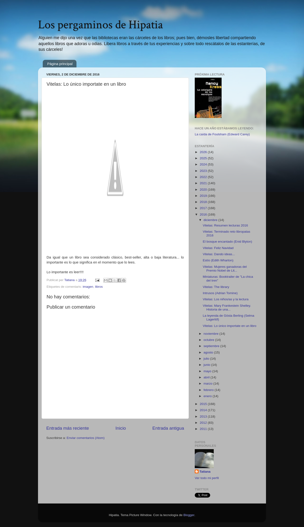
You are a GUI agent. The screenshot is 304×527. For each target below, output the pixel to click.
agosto (209, 352)
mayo (208, 371)
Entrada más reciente (67, 428)
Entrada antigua (168, 428)
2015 (204, 404)
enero (208, 396)
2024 (204, 164)
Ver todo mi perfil (207, 478)
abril (207, 377)
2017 (204, 208)
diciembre (211, 220)
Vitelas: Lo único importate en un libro (229, 326)
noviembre (211, 333)
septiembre (212, 346)
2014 (204, 410)
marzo (208, 383)
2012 (204, 422)
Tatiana (205, 471)
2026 (204, 152)
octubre (209, 340)
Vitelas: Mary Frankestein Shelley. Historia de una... (227, 307)
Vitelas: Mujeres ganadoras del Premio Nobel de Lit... (225, 268)
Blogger (188, 515)
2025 (204, 158)
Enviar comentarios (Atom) (86, 438)
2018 (204, 202)
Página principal (60, 64)
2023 (204, 171)
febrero (209, 390)
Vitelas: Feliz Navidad (218, 248)
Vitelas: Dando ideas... (219, 254)
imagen (88, 286)
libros (99, 286)
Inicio (120, 428)
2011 (204, 429)
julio (207, 358)
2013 (204, 416)
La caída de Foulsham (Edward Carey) (222, 134)
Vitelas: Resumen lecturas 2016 (225, 225)
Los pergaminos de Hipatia (100, 25)
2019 (204, 196)
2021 (204, 183)
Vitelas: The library (216, 287)
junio (207, 365)
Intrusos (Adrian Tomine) (220, 293)
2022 (204, 177)
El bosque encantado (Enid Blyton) (227, 241)
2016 (204, 214)
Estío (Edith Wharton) (218, 260)
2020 (204, 189)
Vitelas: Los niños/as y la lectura (226, 299)
